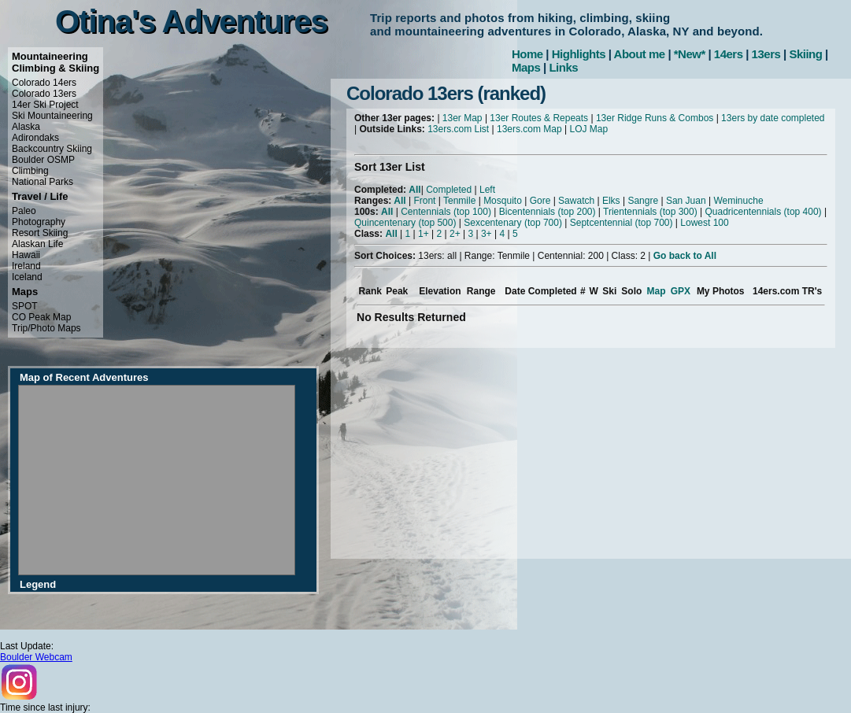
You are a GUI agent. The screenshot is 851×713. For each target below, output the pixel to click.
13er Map (462, 118)
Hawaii (26, 254)
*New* (689, 54)
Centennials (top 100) (446, 211)
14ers (728, 54)
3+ (486, 233)
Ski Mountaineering (52, 115)
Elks (611, 200)
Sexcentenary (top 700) (513, 222)
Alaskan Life (37, 243)
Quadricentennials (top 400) (763, 211)
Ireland (26, 266)
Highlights (578, 54)
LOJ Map (588, 129)
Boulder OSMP (43, 159)
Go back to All (684, 255)
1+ (423, 233)
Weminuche (738, 200)
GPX (680, 291)
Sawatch (576, 200)
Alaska (26, 126)
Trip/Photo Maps (46, 328)
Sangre (642, 200)
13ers (766, 54)
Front (424, 200)
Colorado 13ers (44, 93)
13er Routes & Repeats (539, 118)
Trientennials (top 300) (650, 211)
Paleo (24, 210)
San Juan (686, 200)
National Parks (42, 181)
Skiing (805, 54)
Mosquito (502, 200)
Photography (38, 221)
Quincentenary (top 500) (405, 222)
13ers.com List (458, 129)
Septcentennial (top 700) (621, 222)
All (414, 189)
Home (527, 54)
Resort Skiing (40, 232)
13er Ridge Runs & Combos (654, 118)
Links (563, 67)
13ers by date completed (772, 118)
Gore (540, 200)
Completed (449, 189)
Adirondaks (35, 137)
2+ (455, 233)
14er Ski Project (45, 104)
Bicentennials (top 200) (547, 211)
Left (487, 189)
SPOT (25, 306)
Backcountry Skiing (52, 148)
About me (639, 54)
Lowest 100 (704, 222)
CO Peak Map (41, 317)
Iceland (27, 277)
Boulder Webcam (36, 657)
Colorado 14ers (44, 82)
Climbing (30, 170)
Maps (526, 67)
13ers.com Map (529, 129)
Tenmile (459, 200)
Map (656, 291)
